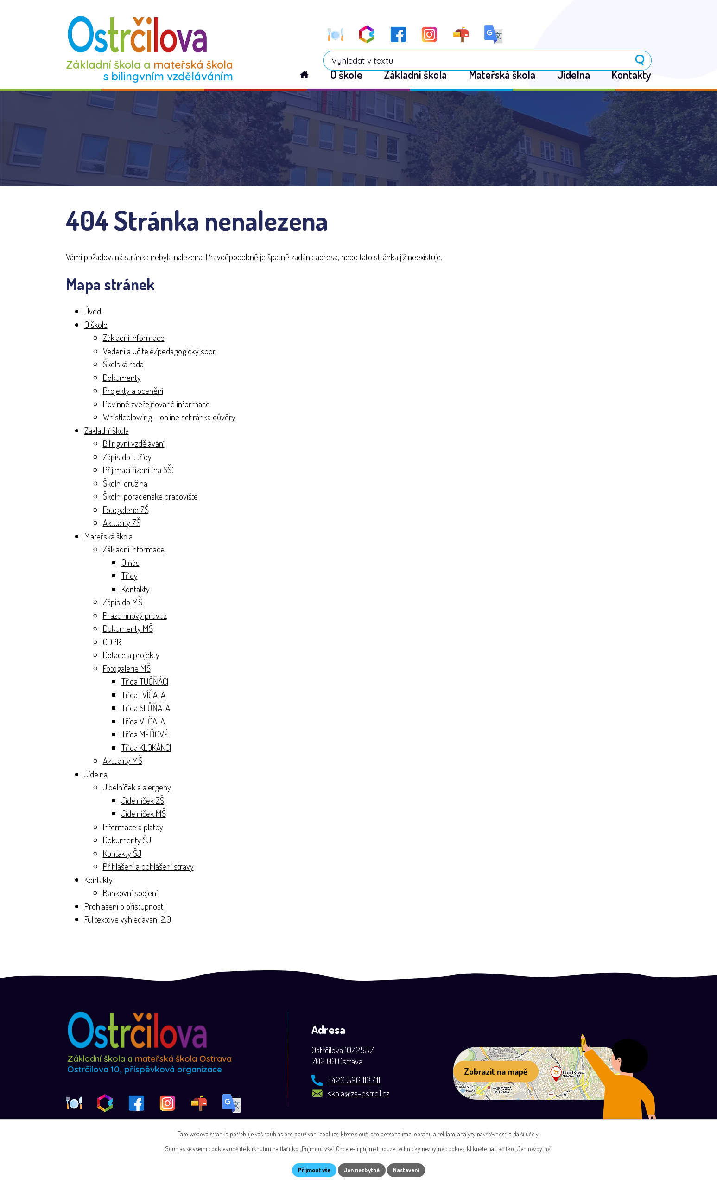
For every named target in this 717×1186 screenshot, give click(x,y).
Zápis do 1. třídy (127, 457)
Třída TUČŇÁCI (144, 682)
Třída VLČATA (143, 721)
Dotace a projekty (131, 655)
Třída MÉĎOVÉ (144, 735)
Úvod (92, 312)
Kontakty (135, 589)
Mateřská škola (108, 536)
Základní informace (134, 338)
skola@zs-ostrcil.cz (358, 1094)
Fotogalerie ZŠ (126, 510)
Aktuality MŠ (122, 761)
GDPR (112, 642)
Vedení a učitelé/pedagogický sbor (159, 351)
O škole (96, 325)
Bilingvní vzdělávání (134, 444)
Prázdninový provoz (135, 616)
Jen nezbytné (361, 1169)
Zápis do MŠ (122, 603)
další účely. (526, 1132)
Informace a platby (133, 827)
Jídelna (96, 774)
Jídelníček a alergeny (137, 788)
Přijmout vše (309, 1169)
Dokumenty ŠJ (127, 840)
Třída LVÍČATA (143, 695)
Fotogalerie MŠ (127, 668)
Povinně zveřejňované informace (156, 404)
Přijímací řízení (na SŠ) (138, 470)
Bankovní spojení (130, 893)
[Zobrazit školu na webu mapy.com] (539, 1074)
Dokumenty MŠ (128, 629)
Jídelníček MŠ (143, 814)
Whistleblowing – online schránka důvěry (169, 417)
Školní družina (125, 483)
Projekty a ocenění (133, 391)
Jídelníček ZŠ (142, 801)
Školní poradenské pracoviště (150, 497)
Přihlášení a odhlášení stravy (148, 867)
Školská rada (123, 365)
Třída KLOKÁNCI (146, 748)
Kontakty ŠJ (122, 853)
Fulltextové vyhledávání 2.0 (127, 920)
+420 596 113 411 (354, 1081)
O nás (130, 563)
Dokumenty (122, 378)
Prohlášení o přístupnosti (124, 906)
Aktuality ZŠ (121, 523)
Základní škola (106, 430)
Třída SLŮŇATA (145, 708)
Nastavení (411, 1169)
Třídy (129, 576)
